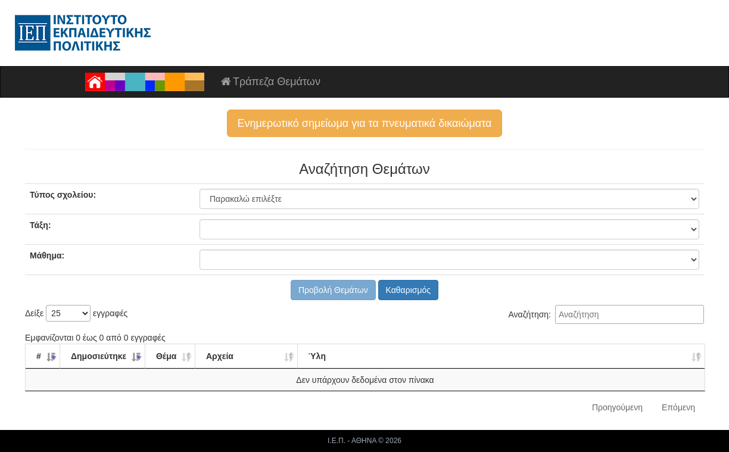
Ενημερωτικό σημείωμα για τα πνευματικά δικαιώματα (364, 123)
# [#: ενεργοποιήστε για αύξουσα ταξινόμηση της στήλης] (38, 356)
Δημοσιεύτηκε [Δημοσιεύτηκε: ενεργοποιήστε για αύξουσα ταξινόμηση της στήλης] (98, 356)
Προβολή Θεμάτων (333, 290)
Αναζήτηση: (606, 314)
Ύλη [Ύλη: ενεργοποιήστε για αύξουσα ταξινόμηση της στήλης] (317, 356)
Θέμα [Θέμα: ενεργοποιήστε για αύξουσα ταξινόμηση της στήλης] (166, 356)
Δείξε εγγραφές (76, 313)
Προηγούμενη (617, 407)
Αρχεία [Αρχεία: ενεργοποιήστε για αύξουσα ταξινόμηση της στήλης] (219, 356)
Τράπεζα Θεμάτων (269, 82)
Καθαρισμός (408, 290)
